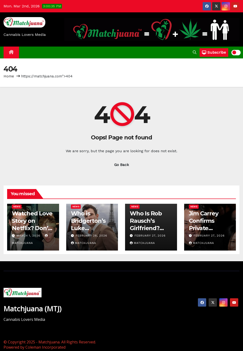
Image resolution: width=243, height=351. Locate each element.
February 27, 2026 (150, 235)
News (16, 206)
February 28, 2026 (91, 235)
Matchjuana (83, 243)
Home (9, 76)
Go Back (121, 164)
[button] (194, 52)
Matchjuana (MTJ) (32, 308)
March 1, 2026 (29, 235)
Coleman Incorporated (45, 347)
